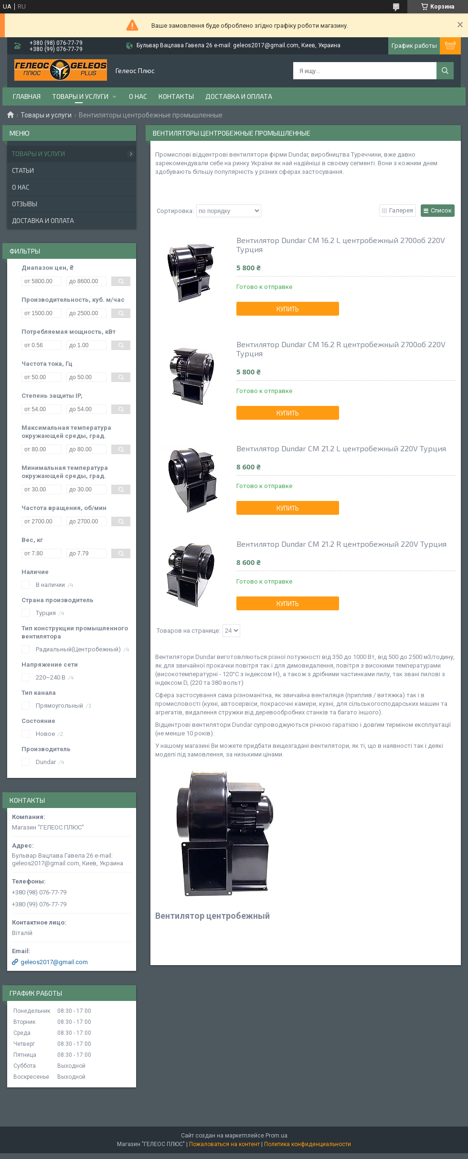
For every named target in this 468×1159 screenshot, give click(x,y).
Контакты (176, 96)
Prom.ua (276, 1135)
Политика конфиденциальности (307, 1144)
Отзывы (24, 204)
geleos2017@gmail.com (54, 962)
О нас (138, 96)
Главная (27, 96)
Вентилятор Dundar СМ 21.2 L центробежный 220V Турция (341, 448)
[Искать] (445, 70)
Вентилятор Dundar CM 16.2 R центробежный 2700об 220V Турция (341, 349)
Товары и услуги (80, 96)
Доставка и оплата (238, 96)
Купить (288, 309)
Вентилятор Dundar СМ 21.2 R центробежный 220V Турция (341, 543)
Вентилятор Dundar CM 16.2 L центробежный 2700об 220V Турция (340, 244)
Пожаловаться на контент (224, 1144)
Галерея (401, 210)
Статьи (23, 170)
